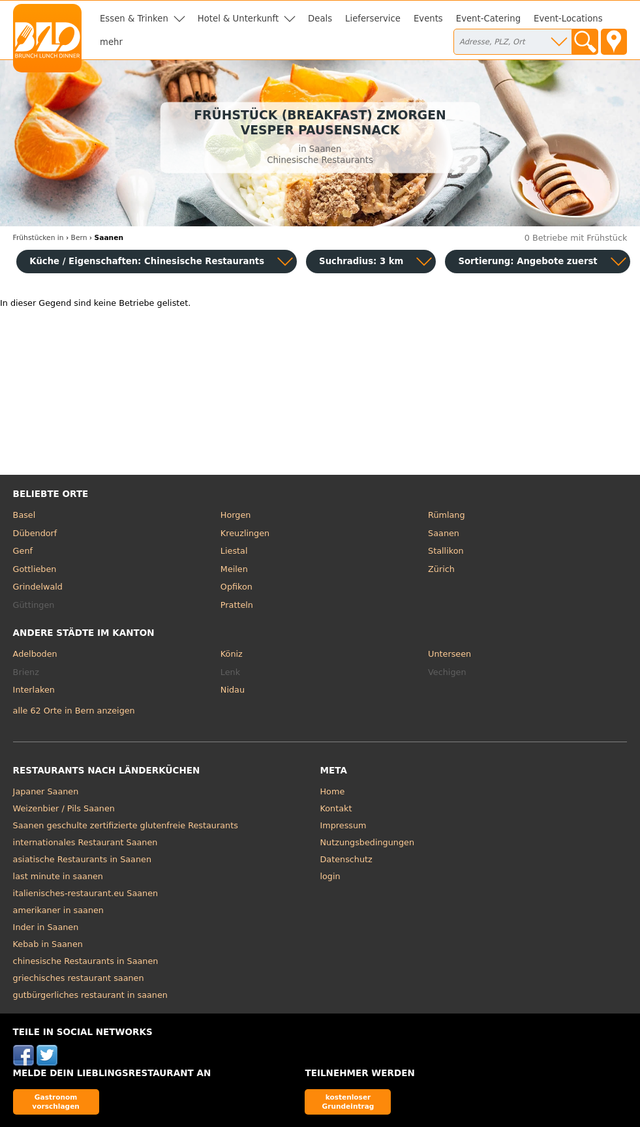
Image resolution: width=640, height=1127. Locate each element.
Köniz (232, 654)
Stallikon (445, 551)
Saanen (443, 533)
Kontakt (336, 808)
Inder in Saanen (46, 927)
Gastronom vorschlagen (56, 1101)
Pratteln (237, 605)
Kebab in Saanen (48, 944)
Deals (320, 18)
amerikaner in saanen (58, 910)
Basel (24, 515)
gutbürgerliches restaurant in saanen (90, 995)
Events (428, 18)
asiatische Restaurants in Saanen (82, 859)
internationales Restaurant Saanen (85, 842)
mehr (111, 42)
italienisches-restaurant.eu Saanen (86, 893)
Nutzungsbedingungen (367, 842)
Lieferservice (373, 18)
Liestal (234, 551)
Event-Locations (568, 18)
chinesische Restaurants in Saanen (86, 961)
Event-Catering (488, 18)
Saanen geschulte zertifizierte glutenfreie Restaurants (125, 825)
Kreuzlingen (245, 533)
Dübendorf (35, 533)
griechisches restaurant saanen (78, 978)
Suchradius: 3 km (361, 261)
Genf (23, 551)
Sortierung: (527, 261)
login (330, 876)
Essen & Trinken (134, 18)
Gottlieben (35, 569)
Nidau (233, 690)
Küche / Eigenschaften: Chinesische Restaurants (146, 261)
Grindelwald (38, 587)
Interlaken (34, 690)
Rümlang (446, 515)
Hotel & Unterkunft (238, 18)
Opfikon (236, 587)
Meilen (234, 569)
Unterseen (449, 654)
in (38, 237)
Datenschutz (346, 859)
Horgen (236, 515)
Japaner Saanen (46, 791)
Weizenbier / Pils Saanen (64, 808)
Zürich (441, 569)
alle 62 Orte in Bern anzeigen (74, 710)
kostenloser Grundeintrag (348, 1101)
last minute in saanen (58, 876)
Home (332, 791)
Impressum (343, 825)
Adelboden (35, 654)
